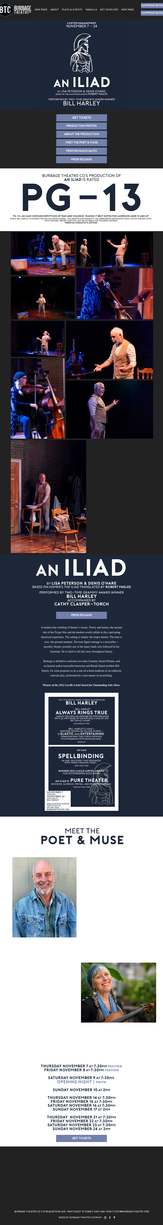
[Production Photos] (81, 126)
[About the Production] (81, 134)
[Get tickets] (81, 117)
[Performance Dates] (81, 151)
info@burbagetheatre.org (131, 1212)
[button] (72, 9)
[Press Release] (81, 159)
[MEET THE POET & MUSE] (81, 142)
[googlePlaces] (114, 1217)
